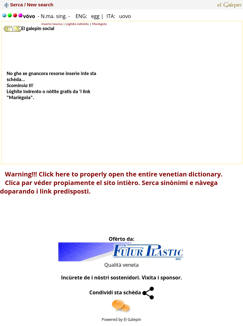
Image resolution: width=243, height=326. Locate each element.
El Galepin (132, 319)
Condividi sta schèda (121, 292)
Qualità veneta (121, 264)
